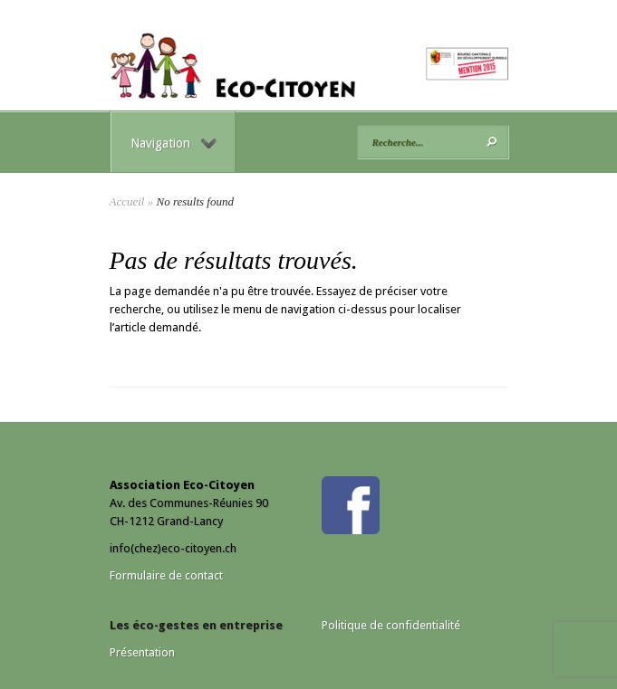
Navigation (173, 143)
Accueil (127, 201)
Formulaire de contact (166, 575)
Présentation (142, 652)
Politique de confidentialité (391, 625)
